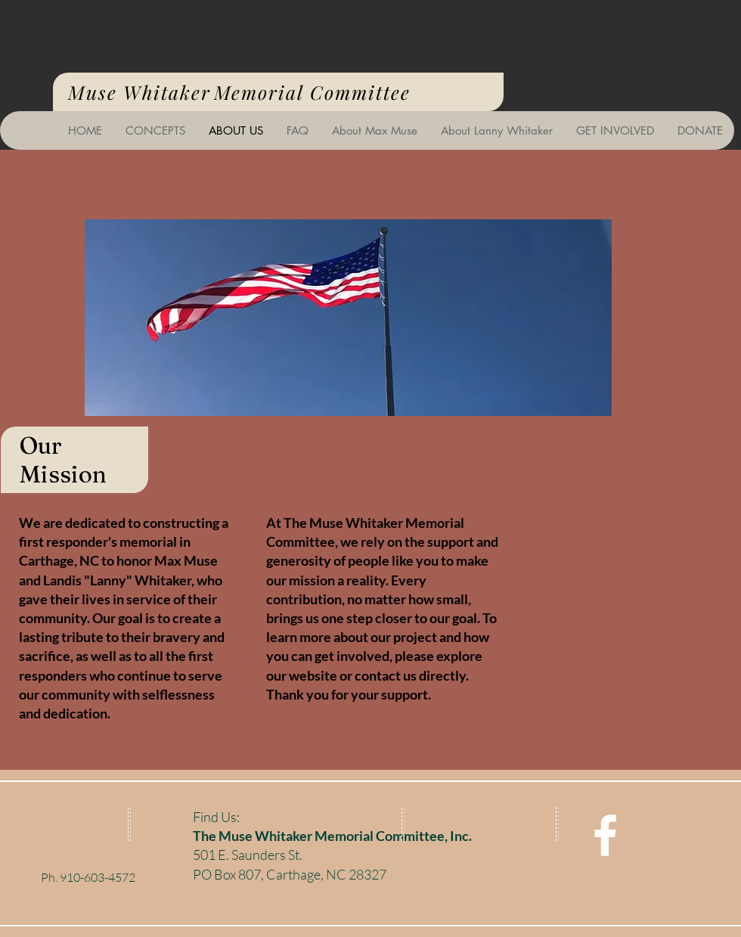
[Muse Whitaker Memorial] (605, 835)
